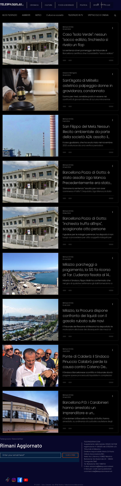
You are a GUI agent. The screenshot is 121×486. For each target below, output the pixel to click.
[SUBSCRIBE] (70, 455)
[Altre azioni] (113, 28)
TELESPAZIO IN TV (75, 15)
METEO (38, 15)
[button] (115, 15)
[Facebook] (19, 479)
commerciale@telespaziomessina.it (98, 471)
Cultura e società (54, 15)
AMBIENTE (26, 15)
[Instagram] (13, 479)
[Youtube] (25, 479)
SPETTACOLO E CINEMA (98, 15)
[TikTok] (7, 479)
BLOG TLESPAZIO (9, 15)
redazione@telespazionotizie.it (101, 466)
